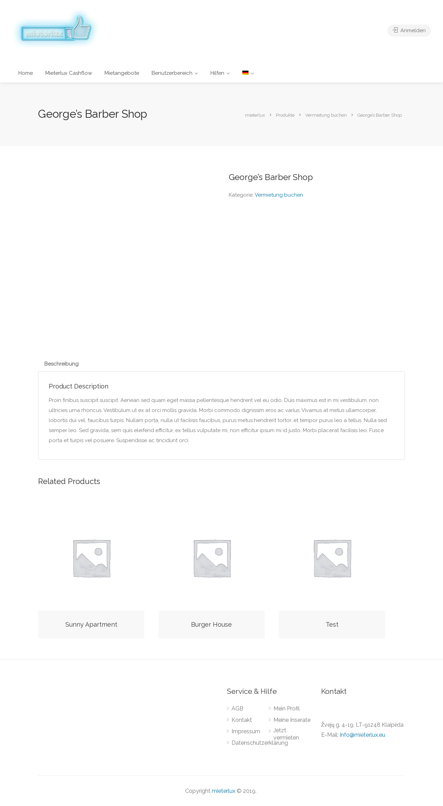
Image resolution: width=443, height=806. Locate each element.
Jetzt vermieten (286, 734)
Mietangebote (122, 73)
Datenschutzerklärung (260, 743)
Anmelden (409, 30)
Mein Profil (286, 708)
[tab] (61, 364)
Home (25, 73)
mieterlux (223, 791)
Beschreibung (61, 364)
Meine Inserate (291, 720)
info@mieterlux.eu (362, 735)
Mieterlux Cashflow (68, 73)
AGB (237, 708)
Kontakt (242, 720)
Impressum (246, 731)
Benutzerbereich (172, 73)
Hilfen (217, 73)
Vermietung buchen (279, 195)
